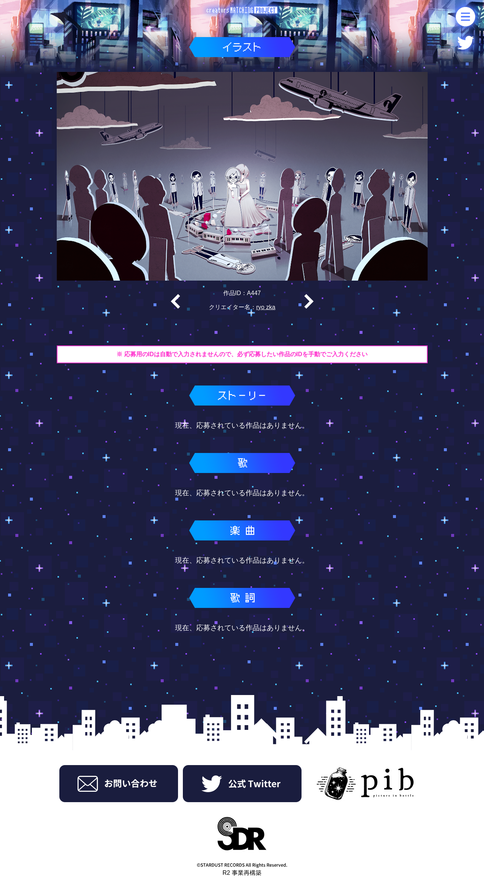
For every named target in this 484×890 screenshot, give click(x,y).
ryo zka (266, 307)
